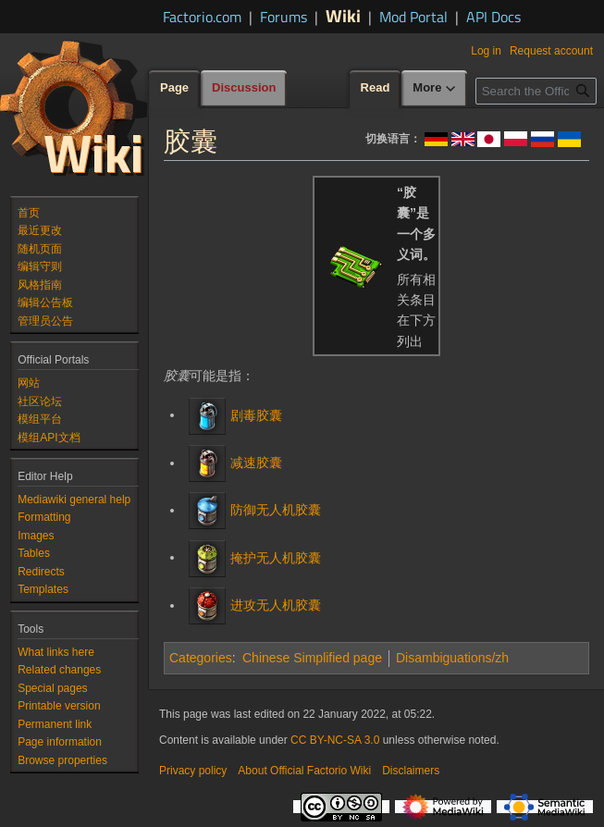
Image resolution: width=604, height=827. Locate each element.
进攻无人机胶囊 (275, 605)
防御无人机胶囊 (275, 509)
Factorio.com (202, 17)
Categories (200, 657)
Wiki (343, 15)
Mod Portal (413, 17)
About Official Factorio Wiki (304, 770)
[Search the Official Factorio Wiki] (536, 91)
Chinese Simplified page (312, 657)
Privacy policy (193, 770)
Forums (283, 17)
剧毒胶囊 (256, 414)
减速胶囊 (256, 462)
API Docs (493, 17)
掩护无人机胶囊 (275, 556)
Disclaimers (410, 770)
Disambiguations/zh (452, 657)
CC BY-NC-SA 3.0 (334, 740)
